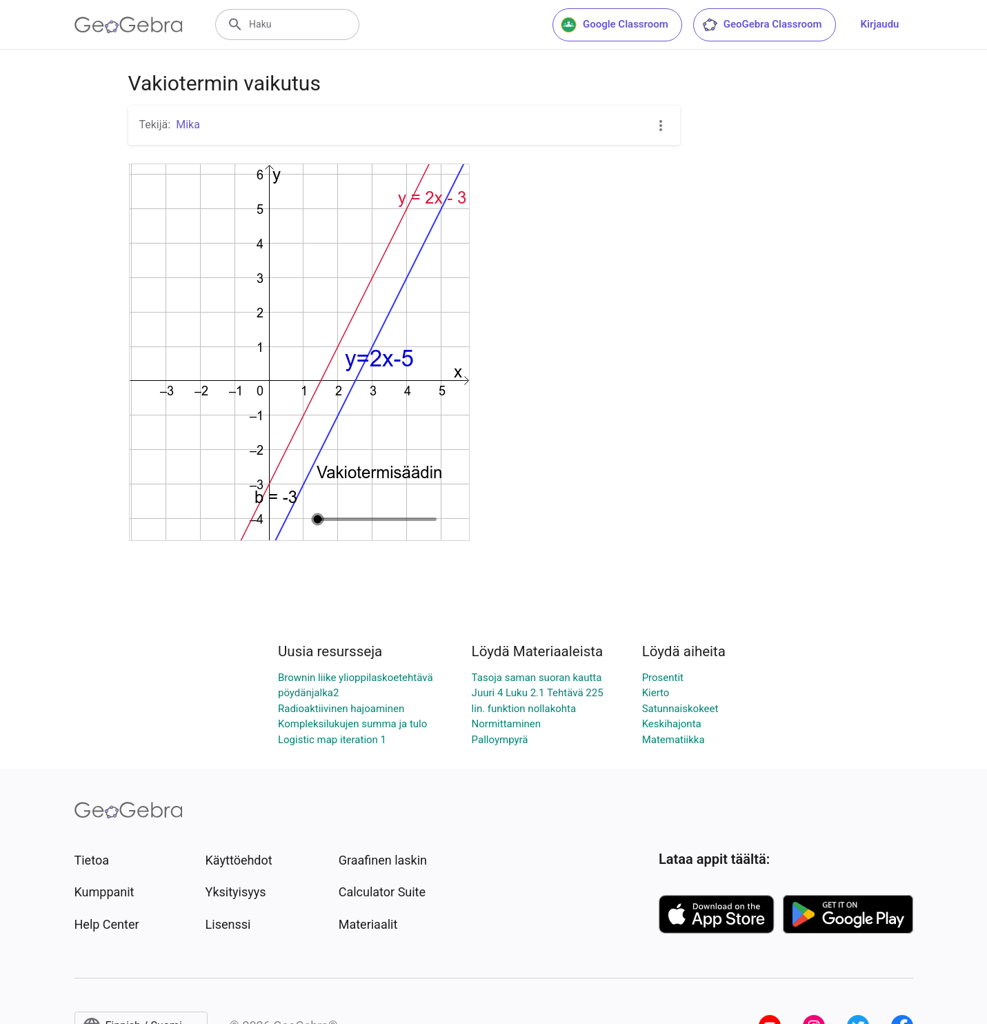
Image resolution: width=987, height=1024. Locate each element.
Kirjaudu (880, 24)
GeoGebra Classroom (761, 25)
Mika (188, 124)
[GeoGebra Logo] (128, 25)
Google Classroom (614, 25)
